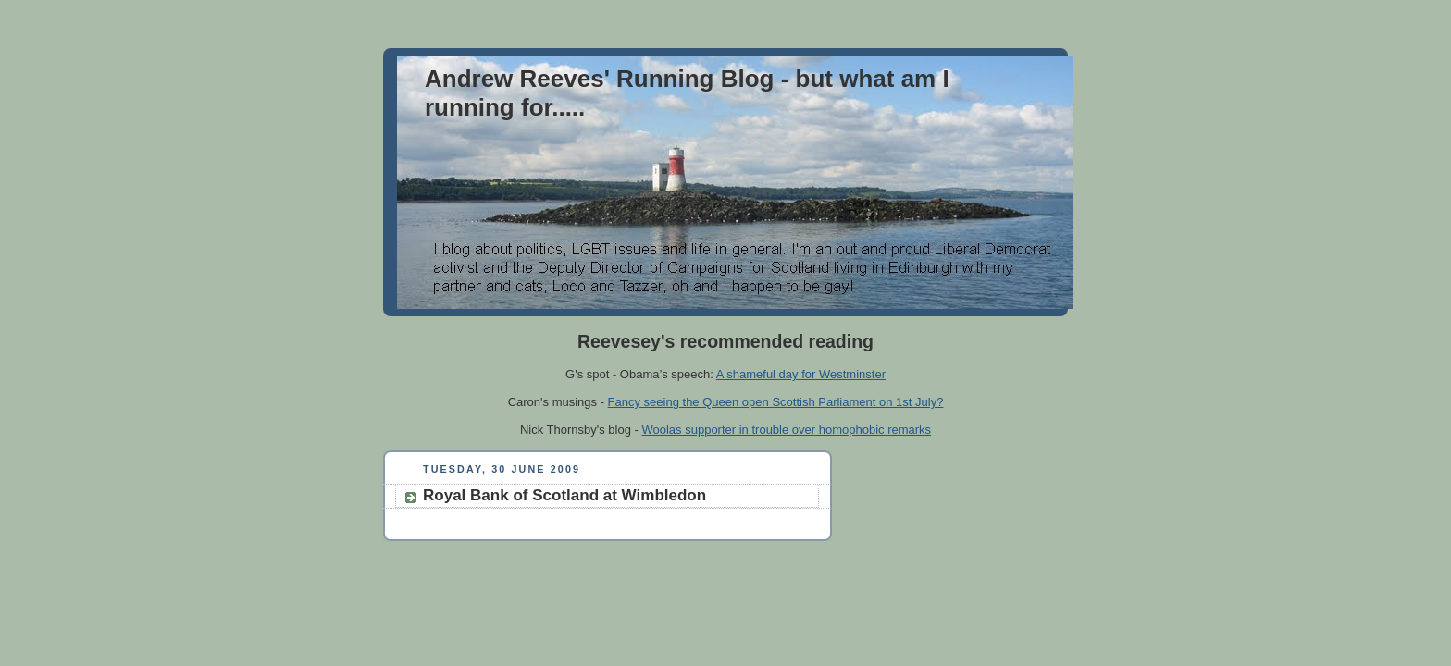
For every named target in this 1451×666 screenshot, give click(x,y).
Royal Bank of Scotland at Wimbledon (564, 495)
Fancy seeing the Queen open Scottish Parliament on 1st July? (776, 402)
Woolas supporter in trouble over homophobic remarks (786, 430)
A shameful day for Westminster (801, 374)
